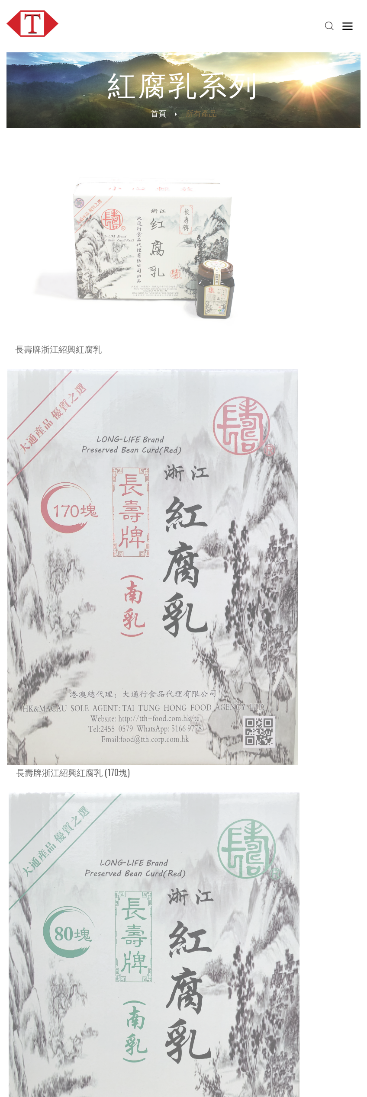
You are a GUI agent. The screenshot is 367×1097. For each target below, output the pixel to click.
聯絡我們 (168, 1010)
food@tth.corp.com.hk (49, 908)
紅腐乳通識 (96, 1045)
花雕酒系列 (32, 651)
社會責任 (93, 971)
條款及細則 (264, 1082)
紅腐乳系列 (32, 633)
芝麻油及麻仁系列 (44, 616)
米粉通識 (93, 1019)
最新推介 (18, 1010)
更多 (14, 834)
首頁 (158, 113)
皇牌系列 (28, 581)
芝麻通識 (93, 1036)
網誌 (237, 954)
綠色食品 (93, 1028)
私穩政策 (297, 1082)
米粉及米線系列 (40, 599)
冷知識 (90, 1010)
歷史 (87, 963)
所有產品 (28, 668)
